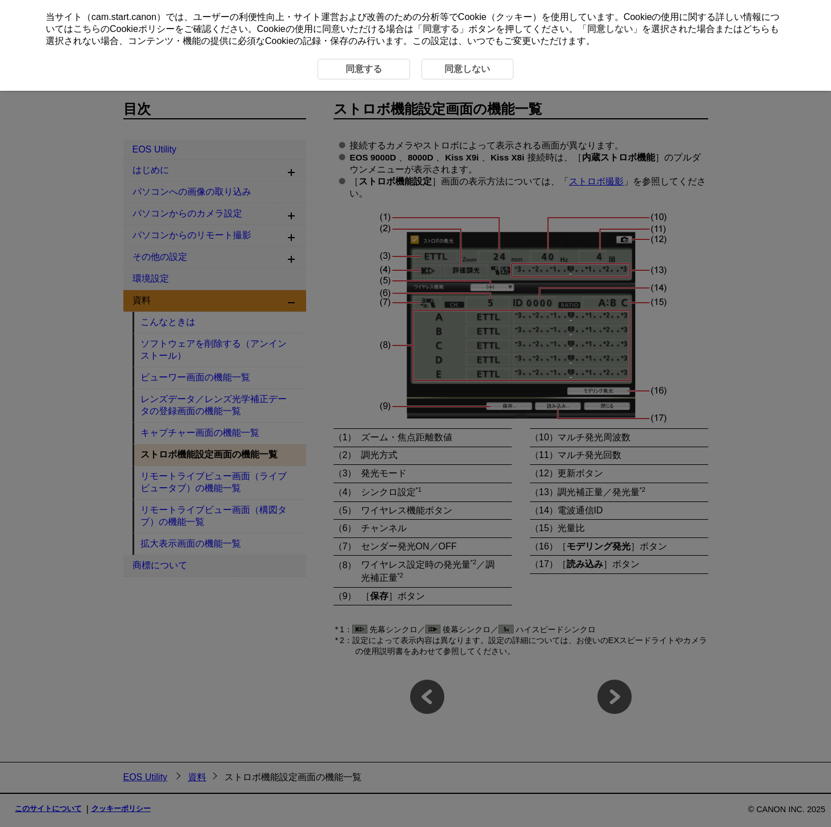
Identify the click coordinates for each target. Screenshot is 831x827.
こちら (87, 29)
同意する (441, 29)
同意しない (610, 29)
